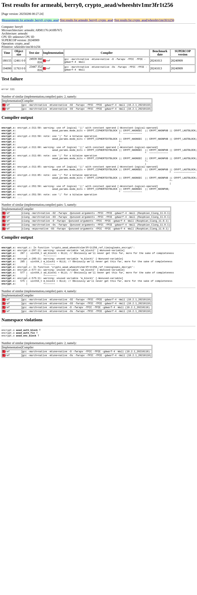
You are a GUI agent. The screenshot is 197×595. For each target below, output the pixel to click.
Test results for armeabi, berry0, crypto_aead (86, 20)
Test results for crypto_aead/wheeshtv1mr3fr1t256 (144, 20)
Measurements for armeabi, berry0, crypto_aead (30, 20)
